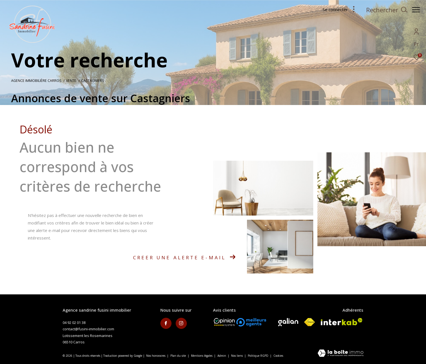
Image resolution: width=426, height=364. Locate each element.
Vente (71, 80)
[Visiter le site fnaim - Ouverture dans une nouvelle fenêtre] (309, 322)
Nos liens (237, 356)
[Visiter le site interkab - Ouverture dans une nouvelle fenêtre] (341, 321)
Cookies (278, 356)
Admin (222, 356)
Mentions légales (202, 356)
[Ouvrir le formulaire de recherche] (384, 10)
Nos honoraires (155, 356)
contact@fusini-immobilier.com (88, 328)
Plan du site (178, 356)
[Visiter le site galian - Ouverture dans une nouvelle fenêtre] (288, 322)
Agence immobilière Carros (36, 80)
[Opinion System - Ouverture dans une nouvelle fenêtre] (224, 322)
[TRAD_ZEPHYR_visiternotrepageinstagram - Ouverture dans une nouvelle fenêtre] (181, 323)
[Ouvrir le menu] (416, 9)
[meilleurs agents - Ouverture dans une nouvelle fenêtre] (251, 322)
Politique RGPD (258, 356)
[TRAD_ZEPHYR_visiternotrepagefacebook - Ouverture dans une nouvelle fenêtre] (166, 323)
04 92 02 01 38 (74, 322)
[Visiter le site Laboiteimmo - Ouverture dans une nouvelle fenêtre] (340, 354)
